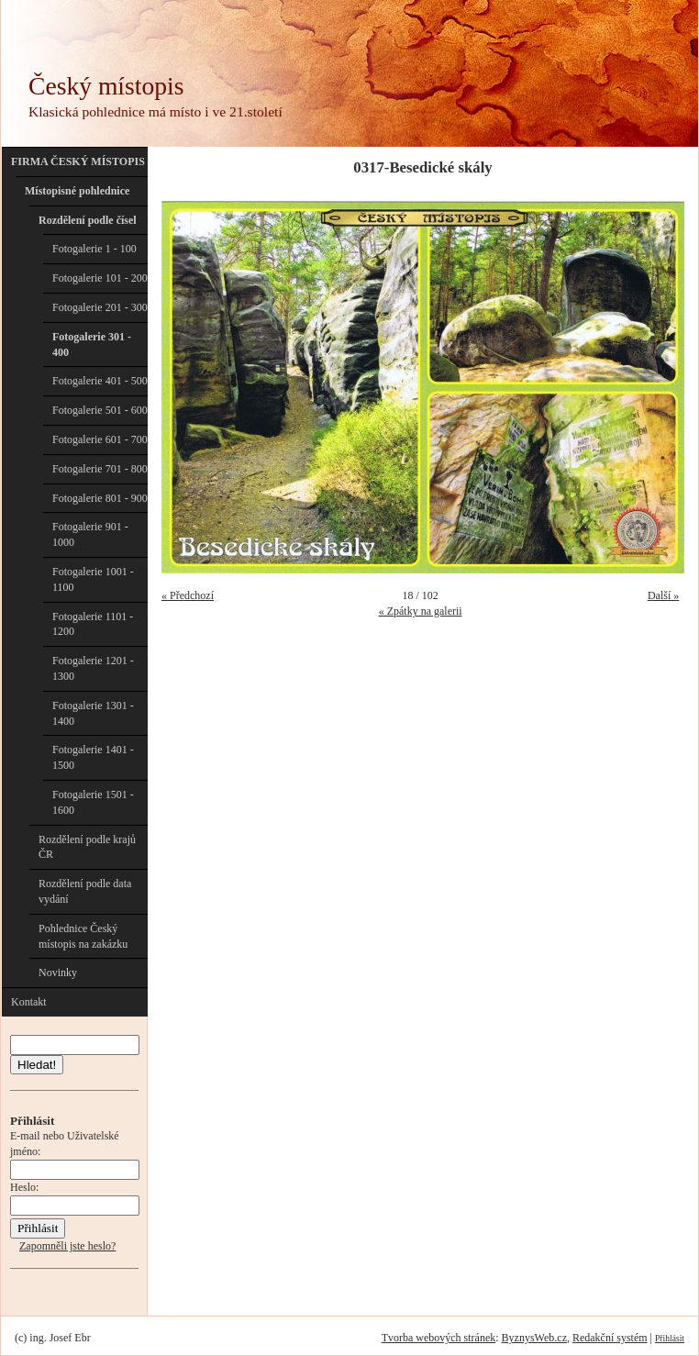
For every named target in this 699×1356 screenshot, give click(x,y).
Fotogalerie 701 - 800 (100, 468)
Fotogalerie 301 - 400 (91, 344)
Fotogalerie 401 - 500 (100, 380)
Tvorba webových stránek (439, 1337)
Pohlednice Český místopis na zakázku (83, 936)
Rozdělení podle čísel (88, 220)
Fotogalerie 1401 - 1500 (93, 757)
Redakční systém (610, 1337)
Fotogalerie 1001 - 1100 (93, 579)
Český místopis (105, 86)
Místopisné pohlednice (77, 190)
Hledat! (36, 1065)
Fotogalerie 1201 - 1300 (93, 668)
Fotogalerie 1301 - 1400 (93, 713)
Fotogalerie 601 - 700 (100, 439)
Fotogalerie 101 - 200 (100, 278)
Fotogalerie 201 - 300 (100, 307)
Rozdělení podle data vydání (85, 891)
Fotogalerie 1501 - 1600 (93, 802)
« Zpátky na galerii (420, 611)
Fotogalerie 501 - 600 (100, 410)
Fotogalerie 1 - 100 (94, 248)
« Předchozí (187, 595)
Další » (663, 595)
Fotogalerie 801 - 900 (100, 498)
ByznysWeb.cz (534, 1337)
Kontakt (29, 1001)
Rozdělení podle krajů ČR (87, 847)
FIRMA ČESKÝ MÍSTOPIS (78, 161)
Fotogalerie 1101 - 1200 (92, 624)
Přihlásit (669, 1338)
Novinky (58, 972)
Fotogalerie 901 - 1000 (90, 534)
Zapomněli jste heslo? (67, 1245)
